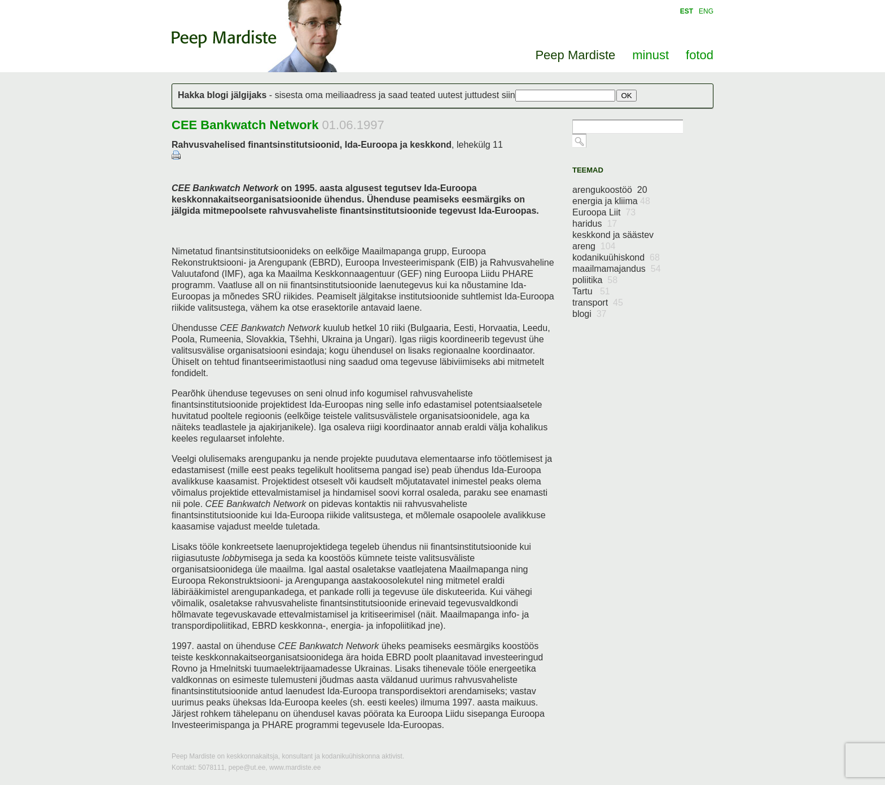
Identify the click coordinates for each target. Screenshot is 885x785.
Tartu (591, 291)
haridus (594, 223)
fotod (699, 55)
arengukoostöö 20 (609, 190)
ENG (706, 11)
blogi (589, 314)
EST (686, 11)
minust (650, 55)
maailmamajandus (616, 269)
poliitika (594, 280)
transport (597, 302)
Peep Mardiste (224, 39)
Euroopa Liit (604, 212)
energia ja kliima (611, 201)
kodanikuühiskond (616, 257)
